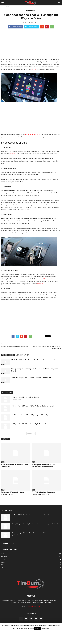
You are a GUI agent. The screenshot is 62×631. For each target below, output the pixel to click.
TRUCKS (3, 559)
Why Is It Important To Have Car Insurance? (14, 346)
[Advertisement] (31, 43)
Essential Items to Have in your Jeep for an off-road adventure (46, 347)
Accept (37, 628)
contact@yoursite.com (34, 606)
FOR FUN (33, 10)
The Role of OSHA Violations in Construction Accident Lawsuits (33, 360)
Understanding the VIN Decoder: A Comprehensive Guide (31, 378)
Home (2, 7)
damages (40, 284)
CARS (28, 10)
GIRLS (3, 568)
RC (2, 565)
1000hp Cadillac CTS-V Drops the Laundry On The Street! (29, 424)
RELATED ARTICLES (8, 355)
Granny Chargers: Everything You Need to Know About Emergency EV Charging (35, 524)
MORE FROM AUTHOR (22, 355)
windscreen (12, 154)
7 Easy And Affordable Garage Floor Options (25, 397)
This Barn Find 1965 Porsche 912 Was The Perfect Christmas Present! (33, 406)
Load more (31, 433)
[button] (59, 2)
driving (34, 69)
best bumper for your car (33, 134)
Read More (45, 628)
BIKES (3, 562)
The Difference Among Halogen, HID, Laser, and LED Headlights (31, 415)
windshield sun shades (46, 279)
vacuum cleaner (55, 205)
